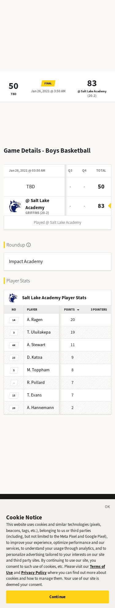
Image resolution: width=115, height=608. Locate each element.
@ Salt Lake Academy (92, 91)
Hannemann (40, 408)
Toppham (38, 370)
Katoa (34, 357)
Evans (34, 395)
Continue (57, 599)
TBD (13, 94)
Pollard (36, 382)
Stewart (36, 345)
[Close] (107, 510)
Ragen (35, 320)
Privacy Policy (34, 575)
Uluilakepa (39, 332)
